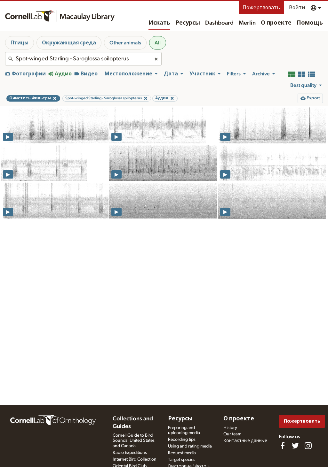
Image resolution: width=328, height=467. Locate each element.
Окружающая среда (69, 42)
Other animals (125, 42)
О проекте (276, 23)
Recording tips (182, 439)
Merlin (247, 23)
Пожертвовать (261, 7)
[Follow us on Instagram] (308, 445)
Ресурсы (187, 23)
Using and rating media (190, 446)
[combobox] (83, 58)
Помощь (310, 23)
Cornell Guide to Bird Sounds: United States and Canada (134, 440)
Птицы (19, 42)
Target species (181, 459)
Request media (182, 453)
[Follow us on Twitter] (295, 445)
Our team (232, 434)
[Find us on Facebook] (282, 445)
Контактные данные (245, 441)
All (158, 42)
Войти (297, 7)
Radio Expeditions (130, 452)
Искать (159, 23)
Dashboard (219, 23)
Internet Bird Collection (134, 459)
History (230, 427)
